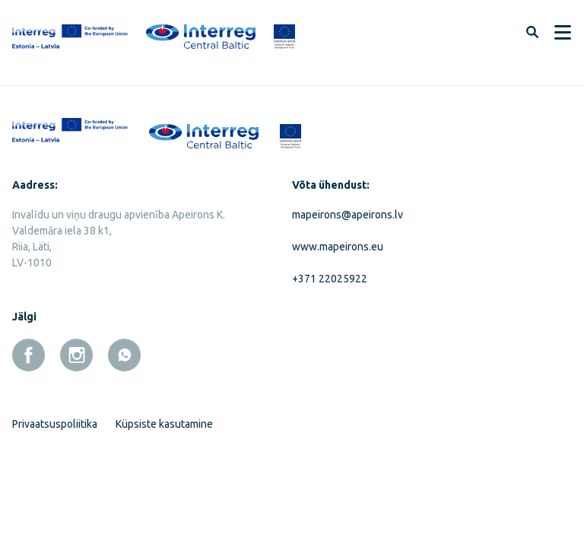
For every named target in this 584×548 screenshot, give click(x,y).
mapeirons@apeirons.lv (347, 215)
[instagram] (76, 355)
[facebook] (28, 355)
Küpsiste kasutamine (164, 424)
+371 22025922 (329, 278)
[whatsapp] (124, 355)
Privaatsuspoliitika (54, 424)
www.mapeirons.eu (337, 247)
